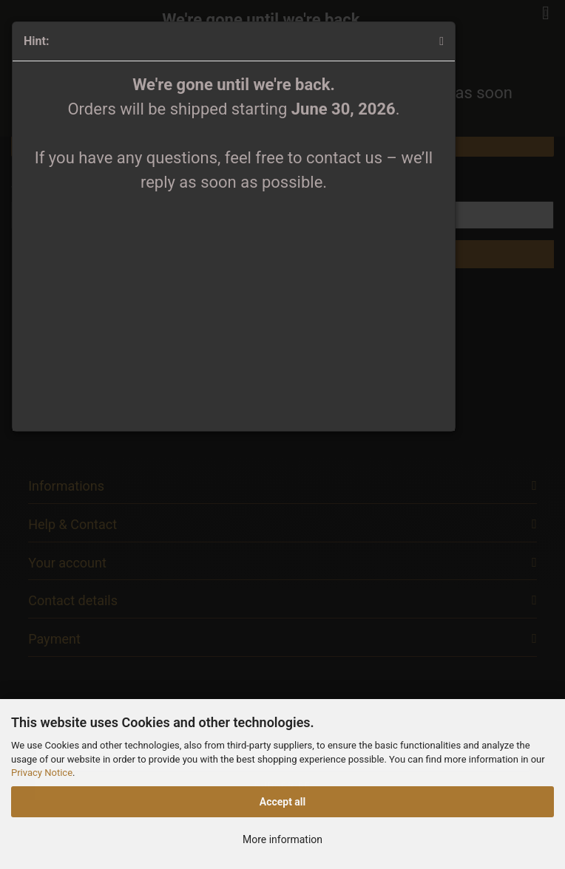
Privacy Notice (41, 772)
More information (282, 839)
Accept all (283, 802)
